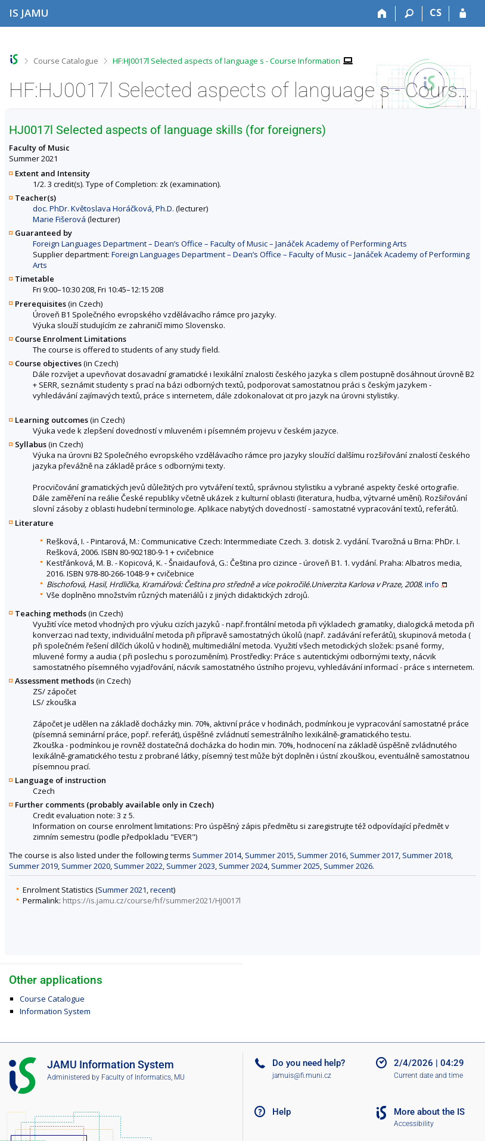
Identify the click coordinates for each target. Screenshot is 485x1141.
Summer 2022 (138, 866)
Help (281, 1111)
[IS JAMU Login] (462, 13)
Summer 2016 (321, 855)
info (432, 584)
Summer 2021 (122, 889)
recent (161, 889)
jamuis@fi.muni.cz (301, 1075)
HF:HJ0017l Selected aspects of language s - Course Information (226, 60)
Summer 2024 (243, 866)
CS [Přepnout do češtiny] (436, 12)
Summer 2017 (374, 855)
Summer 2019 (33, 866)
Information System (55, 1011)
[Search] (409, 13)
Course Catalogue (65, 60)
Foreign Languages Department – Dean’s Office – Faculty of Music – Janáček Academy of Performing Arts (220, 243)
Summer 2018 (426, 855)
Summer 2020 (85, 866)
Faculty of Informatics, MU (143, 1077)
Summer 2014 (216, 855)
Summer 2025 (295, 866)
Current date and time (428, 1075)
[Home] (382, 13)
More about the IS (429, 1111)
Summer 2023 (190, 866)
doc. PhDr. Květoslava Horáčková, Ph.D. (103, 208)
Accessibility (414, 1124)
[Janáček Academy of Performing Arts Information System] (29, 13)
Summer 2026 (348, 866)
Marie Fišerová (59, 219)
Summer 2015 (269, 855)
